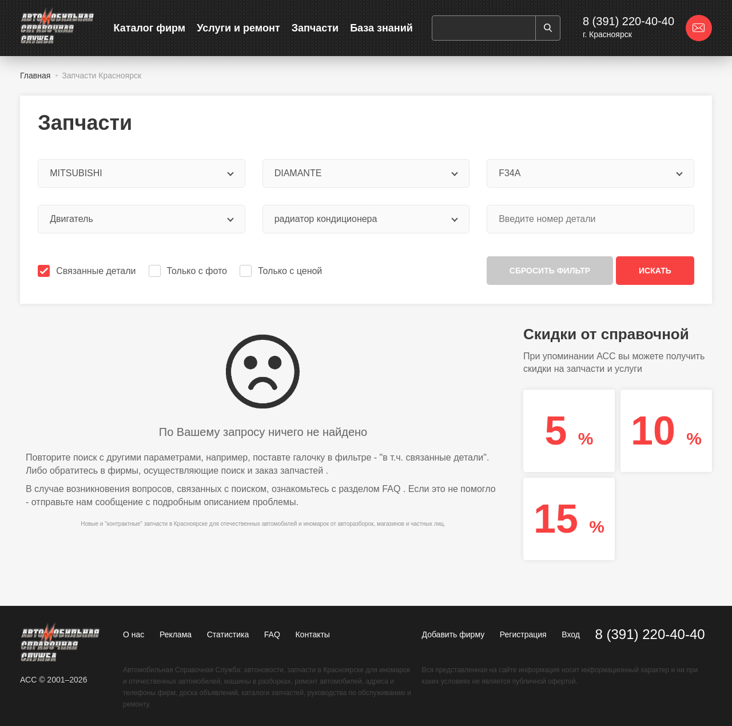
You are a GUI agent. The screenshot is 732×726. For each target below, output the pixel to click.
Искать (655, 270)
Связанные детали (88, 271)
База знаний (381, 28)
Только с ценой (282, 271)
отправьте (52, 502)
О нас (133, 634)
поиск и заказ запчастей (272, 470)
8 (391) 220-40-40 (628, 21)
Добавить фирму (453, 634)
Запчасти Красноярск (101, 75)
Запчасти (315, 28)
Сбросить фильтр (550, 270)
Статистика (228, 634)
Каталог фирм (150, 28)
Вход (571, 634)
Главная (35, 75)
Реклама (176, 634)
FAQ (391, 489)
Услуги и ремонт (238, 28)
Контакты (312, 634)
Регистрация (523, 634)
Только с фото (189, 271)
